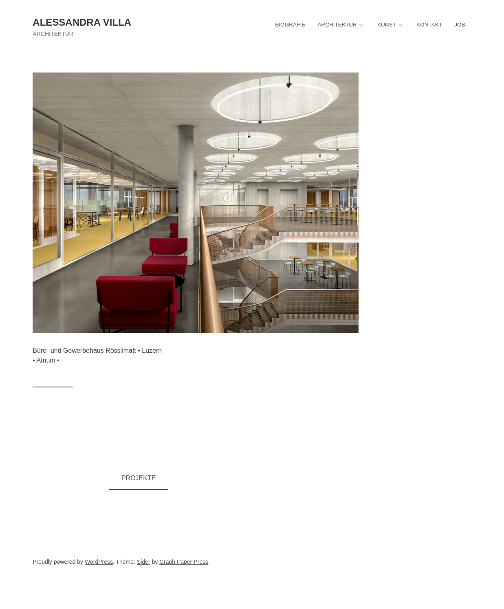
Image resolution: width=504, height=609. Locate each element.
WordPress (99, 561)
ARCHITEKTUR (337, 25)
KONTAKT (429, 25)
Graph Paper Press (183, 561)
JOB (459, 25)
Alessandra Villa (82, 22)
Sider (143, 561)
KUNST (386, 25)
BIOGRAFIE (290, 25)
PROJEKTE (138, 478)
